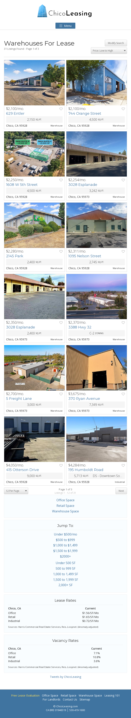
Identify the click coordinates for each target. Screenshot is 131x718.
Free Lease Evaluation (25, 695)
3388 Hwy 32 (79, 327)
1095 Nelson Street (84, 256)
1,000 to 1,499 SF (65, 574)
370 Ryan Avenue (84, 398)
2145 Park (14, 256)
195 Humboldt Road (85, 470)
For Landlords (51, 699)
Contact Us (70, 699)
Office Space (65, 500)
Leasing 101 (112, 695)
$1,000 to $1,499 (65, 545)
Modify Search (116, 43)
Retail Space (65, 505)
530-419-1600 (77, 710)
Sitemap (85, 699)
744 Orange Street (84, 113)
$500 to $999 (65, 540)
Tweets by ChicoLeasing (65, 677)
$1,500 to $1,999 (65, 551)
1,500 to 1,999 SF (65, 579)
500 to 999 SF (65, 568)
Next (121, 491)
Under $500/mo (65, 534)
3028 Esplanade (82, 185)
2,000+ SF (65, 585)
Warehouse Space (65, 511)
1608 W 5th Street (22, 185)
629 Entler (15, 113)
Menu (65, 26)
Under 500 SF (65, 563)
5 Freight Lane (19, 398)
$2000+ (65, 556)
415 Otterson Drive (22, 470)
